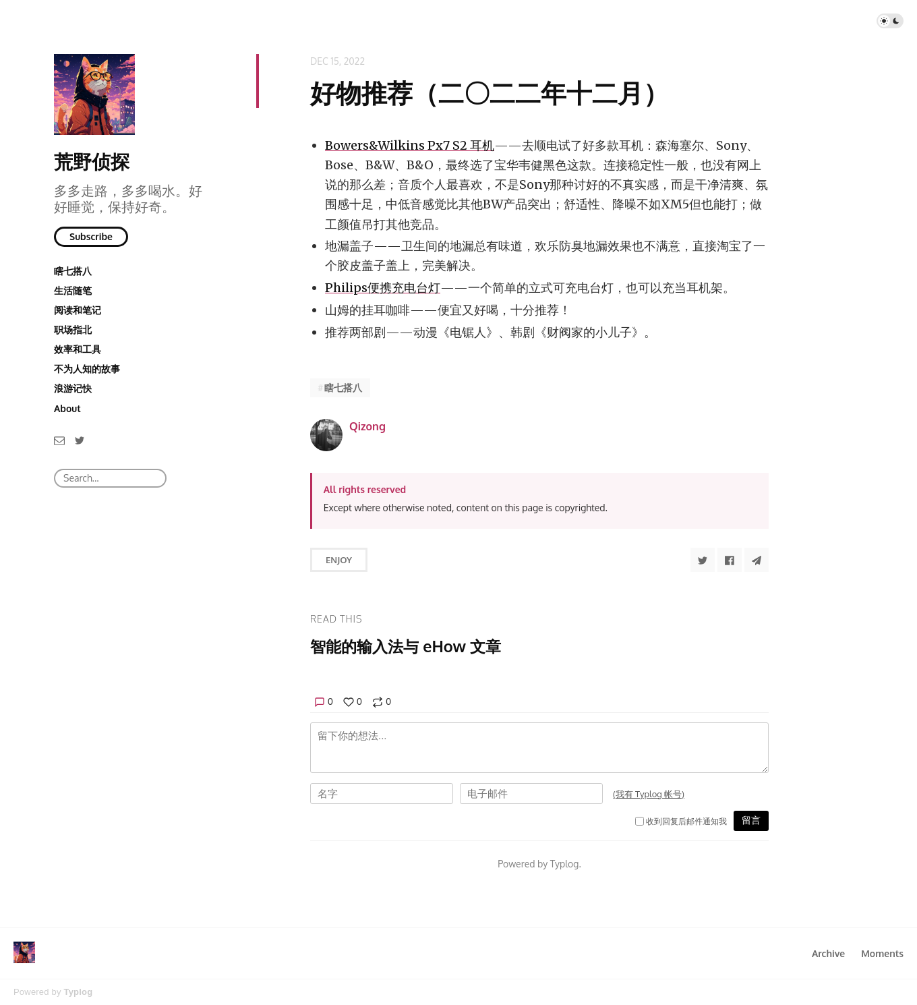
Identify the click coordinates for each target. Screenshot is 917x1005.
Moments (882, 953)
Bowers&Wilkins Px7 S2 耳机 (409, 145)
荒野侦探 (91, 161)
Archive (828, 953)
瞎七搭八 (73, 271)
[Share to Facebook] (729, 560)
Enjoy (339, 559)
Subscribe (91, 236)
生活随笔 (73, 290)
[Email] (59, 439)
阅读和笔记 (77, 310)
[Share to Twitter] (702, 560)
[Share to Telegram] (756, 560)
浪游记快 (73, 388)
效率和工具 (77, 349)
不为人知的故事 (87, 368)
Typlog (77, 992)
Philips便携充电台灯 (382, 287)
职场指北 (73, 329)
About (67, 408)
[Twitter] (79, 439)
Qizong (367, 426)
